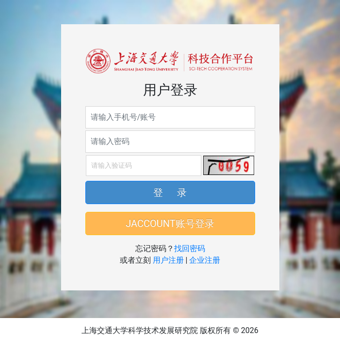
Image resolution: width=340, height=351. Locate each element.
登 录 (170, 192)
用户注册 (168, 260)
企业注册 (204, 260)
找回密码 (189, 248)
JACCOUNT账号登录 (170, 223)
